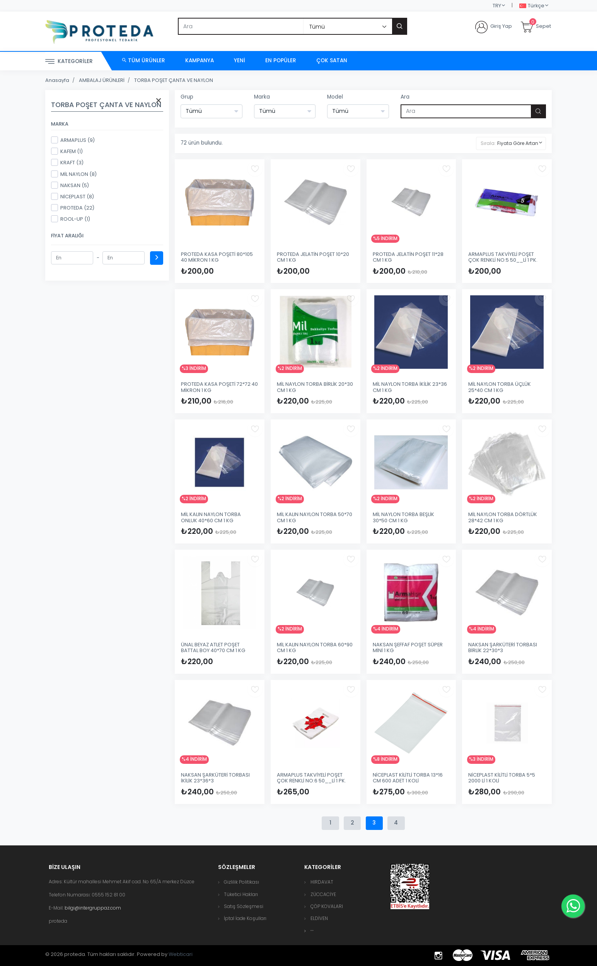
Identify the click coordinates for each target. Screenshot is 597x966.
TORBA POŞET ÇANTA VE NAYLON (173, 80)
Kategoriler (69, 61)
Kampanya (199, 60)
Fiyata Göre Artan (517, 143)
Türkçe (531, 6)
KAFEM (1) (67, 151)
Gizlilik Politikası (241, 882)
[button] (312, 930)
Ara (405, 97)
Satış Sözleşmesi (243, 906)
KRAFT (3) (67, 162)
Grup (187, 97)
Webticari (181, 954)
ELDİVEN (319, 918)
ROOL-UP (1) (70, 218)
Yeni (239, 60)
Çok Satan (331, 60)
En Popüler (280, 60)
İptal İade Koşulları (245, 918)
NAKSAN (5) (70, 185)
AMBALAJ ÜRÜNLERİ (102, 80)
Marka (262, 97)
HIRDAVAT (321, 882)
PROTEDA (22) (72, 207)
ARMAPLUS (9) (73, 139)
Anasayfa (57, 80)
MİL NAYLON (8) (74, 173)
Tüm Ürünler (143, 60)
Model (335, 97)
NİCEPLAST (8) (72, 196)
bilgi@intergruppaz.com (93, 908)
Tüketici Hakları (241, 894)
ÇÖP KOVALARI (326, 906)
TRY (497, 5)
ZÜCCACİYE (323, 894)
